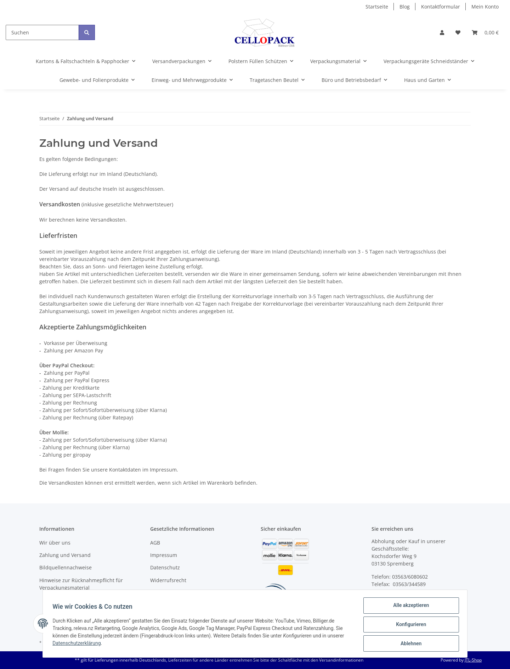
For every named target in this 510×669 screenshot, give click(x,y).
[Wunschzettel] (458, 32)
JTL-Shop (473, 660)
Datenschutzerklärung (78, 644)
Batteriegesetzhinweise (177, 592)
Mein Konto (485, 6)
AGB (155, 542)
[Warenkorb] (485, 32)
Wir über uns (54, 542)
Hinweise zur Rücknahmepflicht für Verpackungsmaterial (81, 584)
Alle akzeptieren (409, 607)
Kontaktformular (440, 6)
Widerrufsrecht (168, 580)
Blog (405, 6)
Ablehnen (409, 644)
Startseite (377, 6)
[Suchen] (42, 32)
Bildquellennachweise (65, 567)
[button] (442, 32)
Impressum (163, 555)
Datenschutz (165, 567)
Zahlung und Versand (65, 555)
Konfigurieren (409, 625)
